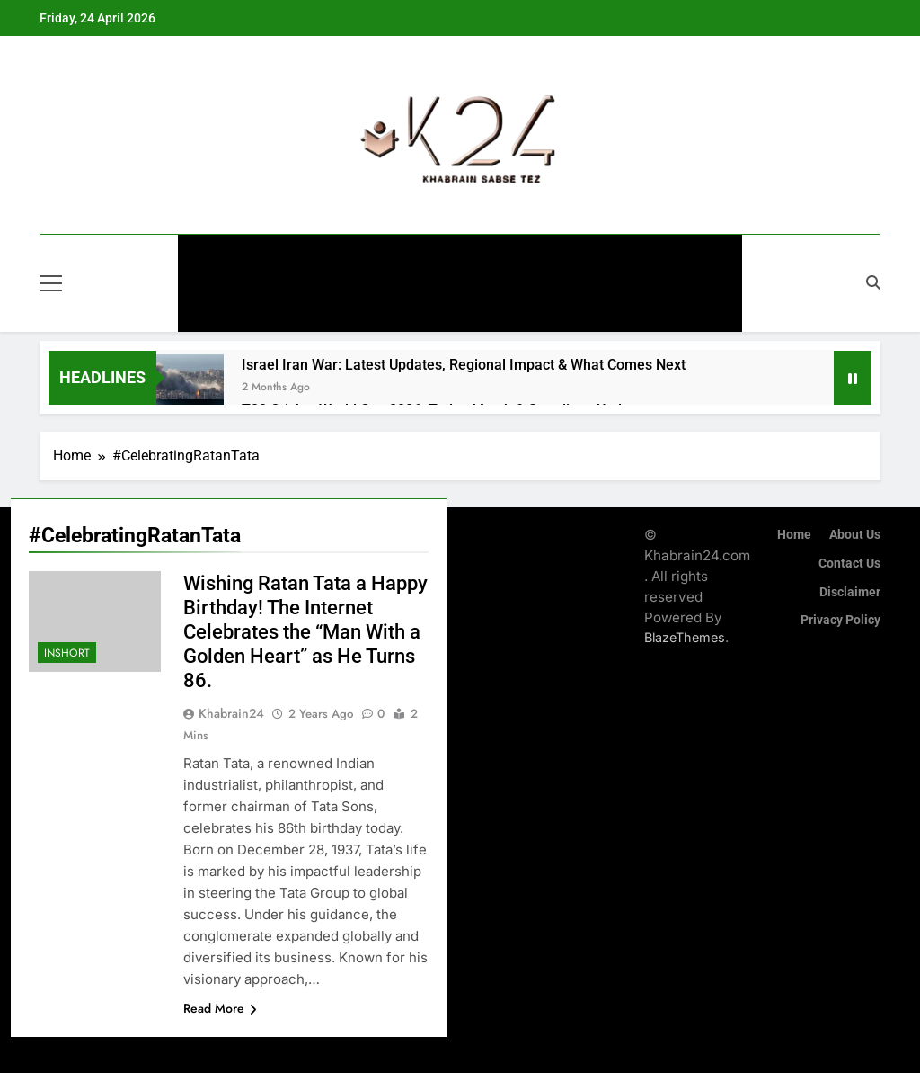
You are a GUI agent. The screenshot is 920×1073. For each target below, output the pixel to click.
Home (794, 534)
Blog (502, 308)
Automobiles (533, 259)
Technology (649, 259)
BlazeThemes (684, 637)
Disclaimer (849, 592)
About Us (854, 534)
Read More (220, 1008)
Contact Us (849, 563)
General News (276, 259)
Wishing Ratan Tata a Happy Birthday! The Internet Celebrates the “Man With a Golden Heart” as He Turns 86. (305, 632)
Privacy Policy (840, 620)
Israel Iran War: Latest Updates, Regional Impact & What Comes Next (464, 364)
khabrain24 (231, 713)
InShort (429, 308)
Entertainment (407, 259)
